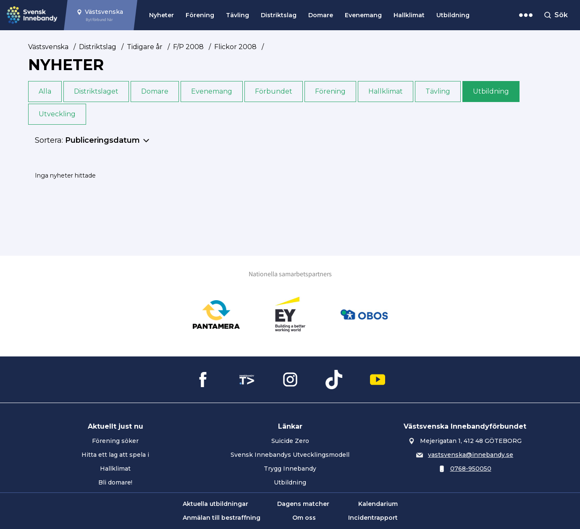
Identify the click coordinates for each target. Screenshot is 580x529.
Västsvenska (48, 47)
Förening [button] (330, 91)
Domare (320, 15)
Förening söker (115, 441)
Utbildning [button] (491, 91)
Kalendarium (378, 504)
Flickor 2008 (235, 47)
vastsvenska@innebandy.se (470, 454)
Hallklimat (409, 15)
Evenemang (363, 15)
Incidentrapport (373, 517)
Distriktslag (279, 15)
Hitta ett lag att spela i (115, 454)
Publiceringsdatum (102, 140)
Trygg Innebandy (290, 468)
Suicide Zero (290, 441)
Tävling (237, 15)
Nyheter (161, 15)
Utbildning (453, 15)
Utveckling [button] (57, 114)
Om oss (304, 517)
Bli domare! (115, 482)
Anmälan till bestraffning (221, 517)
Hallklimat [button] (385, 91)
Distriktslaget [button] (96, 91)
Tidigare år (145, 47)
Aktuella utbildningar (215, 504)
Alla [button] (45, 91)
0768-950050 (470, 468)
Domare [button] (154, 91)
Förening (200, 15)
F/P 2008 (188, 47)
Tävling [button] (437, 91)
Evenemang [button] (211, 91)
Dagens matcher (303, 504)
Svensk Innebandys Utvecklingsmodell (290, 454)
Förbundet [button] (273, 91)
